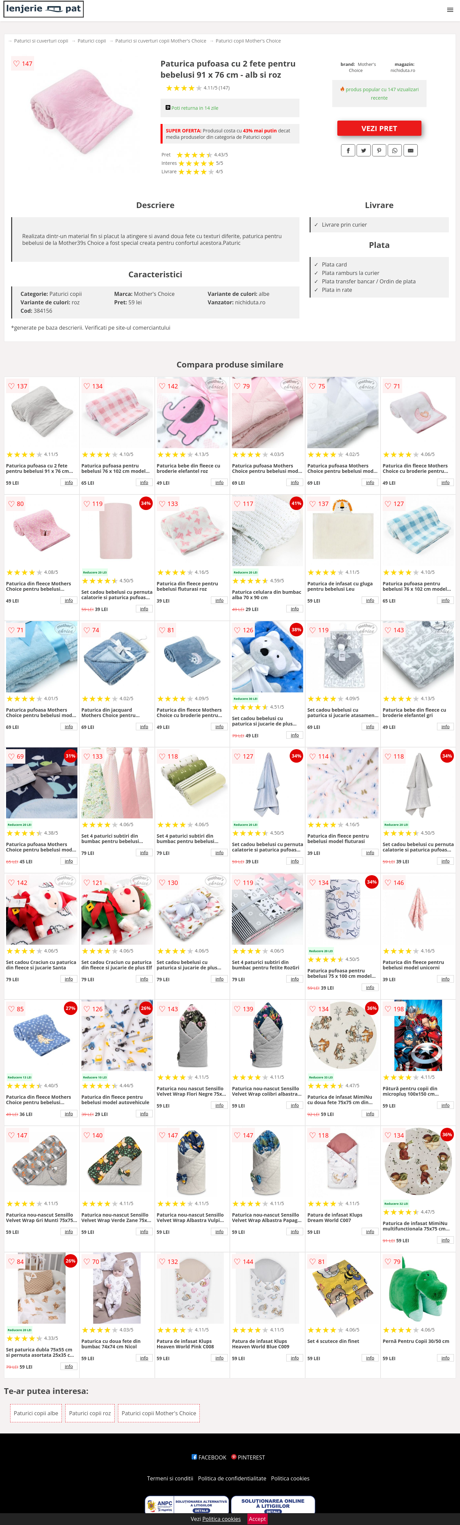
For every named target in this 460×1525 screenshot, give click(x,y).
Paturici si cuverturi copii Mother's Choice (160, 40)
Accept (257, 1519)
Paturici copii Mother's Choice (248, 40)
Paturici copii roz (90, 1413)
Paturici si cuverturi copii (41, 40)
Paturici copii (92, 40)
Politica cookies (290, 1478)
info (69, 482)
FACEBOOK (209, 1457)
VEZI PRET (379, 128)
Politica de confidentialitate (232, 1478)
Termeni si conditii (170, 1478)
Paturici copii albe (36, 1413)
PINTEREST (248, 1457)
